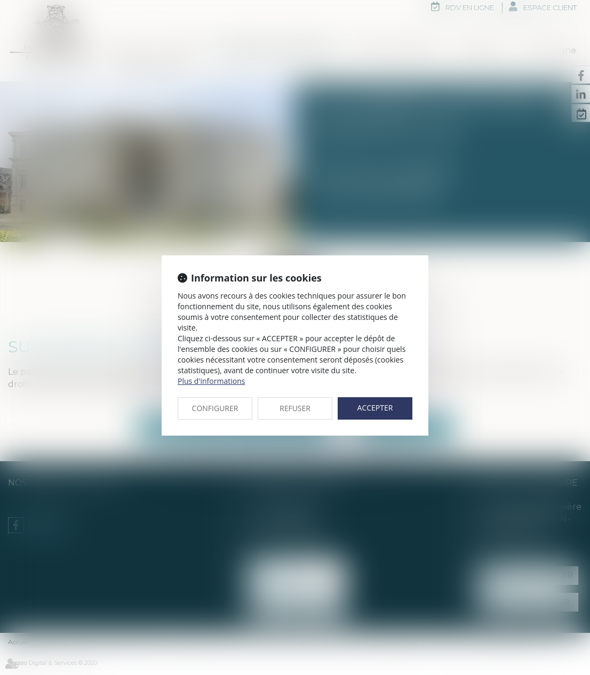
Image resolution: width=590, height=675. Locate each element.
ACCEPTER (375, 408)
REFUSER (295, 408)
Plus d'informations (211, 381)
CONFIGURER (215, 408)
